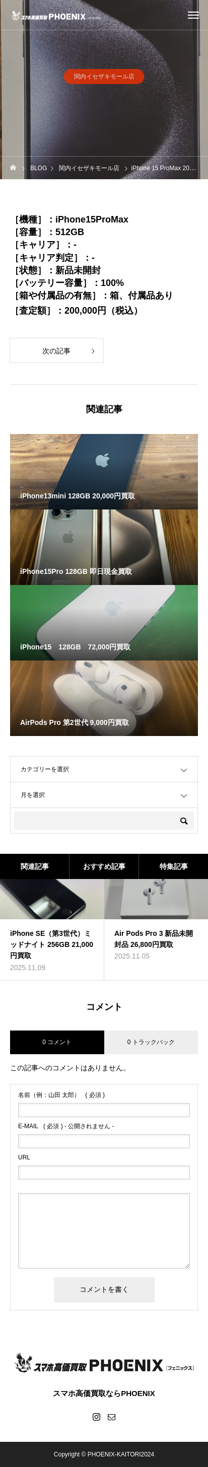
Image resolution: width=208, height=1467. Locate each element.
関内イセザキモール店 (104, 79)
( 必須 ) (61, 1095)
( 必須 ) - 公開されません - (66, 1126)
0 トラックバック (151, 1042)
